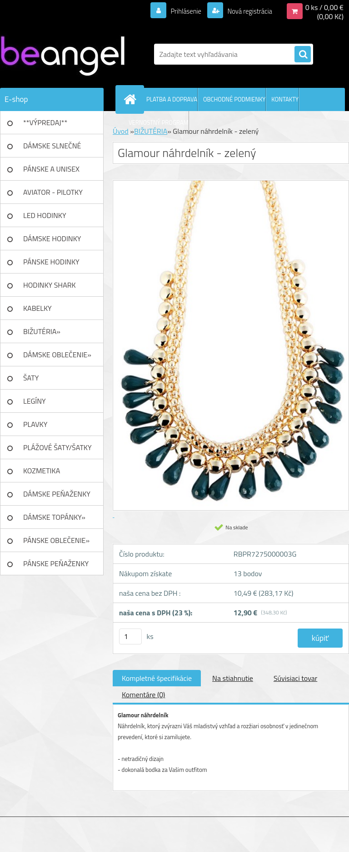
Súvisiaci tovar (295, 678)
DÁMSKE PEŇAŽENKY (56, 493)
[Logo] (62, 54)
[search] (302, 54)
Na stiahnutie (232, 678)
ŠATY (31, 377)
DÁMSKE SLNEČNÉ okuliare (52, 148)
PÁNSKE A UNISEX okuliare (51, 172)
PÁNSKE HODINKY (51, 261)
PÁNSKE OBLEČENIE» (56, 540)
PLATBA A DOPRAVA (171, 99)
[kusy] (130, 636)
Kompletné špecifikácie (157, 678)
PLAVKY (35, 424)
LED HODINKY (44, 215)
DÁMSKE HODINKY (52, 238)
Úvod (121, 131)
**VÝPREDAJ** (45, 122)
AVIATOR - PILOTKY (53, 192)
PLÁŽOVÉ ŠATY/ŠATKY (57, 447)
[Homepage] (131, 99)
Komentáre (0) (143, 694)
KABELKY (37, 308)
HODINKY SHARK (49, 284)
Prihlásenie (180, 10)
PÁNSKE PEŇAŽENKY (56, 563)
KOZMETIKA (41, 470)
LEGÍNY (34, 401)
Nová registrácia (247, 10)
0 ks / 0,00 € (324, 7)
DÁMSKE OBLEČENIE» (57, 354)
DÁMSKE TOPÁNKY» (54, 517)
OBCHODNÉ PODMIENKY (234, 99)
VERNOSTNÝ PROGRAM (159, 122)
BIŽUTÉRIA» (41, 331)
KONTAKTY (285, 99)
